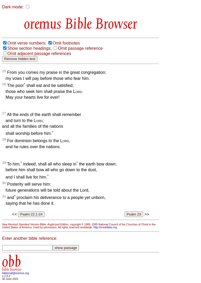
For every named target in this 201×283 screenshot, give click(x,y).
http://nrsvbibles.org (105, 227)
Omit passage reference (80, 48)
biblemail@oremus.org (15, 273)
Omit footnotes (66, 43)
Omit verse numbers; (26, 43)
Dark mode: (13, 7)
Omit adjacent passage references (39, 53)
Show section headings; (29, 48)
